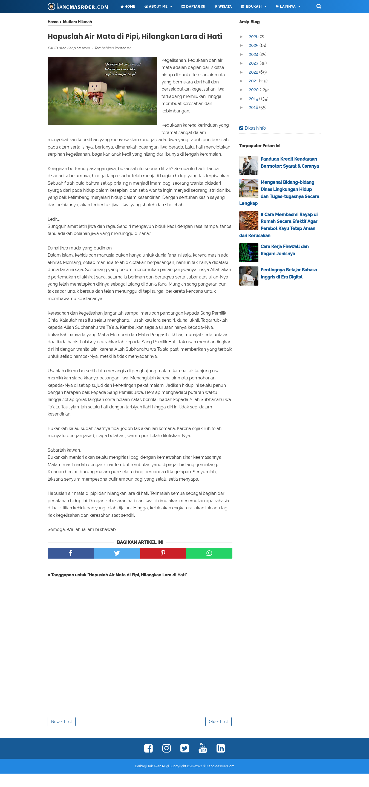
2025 (254, 45)
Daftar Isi (193, 6)
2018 (254, 107)
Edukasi (251, 6)
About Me (156, 6)
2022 (254, 72)
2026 (254, 36)
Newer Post (61, 735)
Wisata (223, 6)
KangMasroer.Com (220, 780)
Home (127, 6)
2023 (254, 63)
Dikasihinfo (255, 128)
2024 (254, 54)
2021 (254, 80)
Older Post (218, 735)
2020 (254, 89)
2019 (254, 98)
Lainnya (285, 6)
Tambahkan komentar (112, 62)
